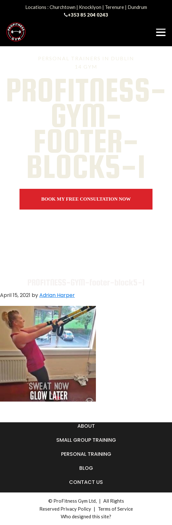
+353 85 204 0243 (88, 15)
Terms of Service (115, 509)
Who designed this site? (86, 516)
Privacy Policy (75, 509)
